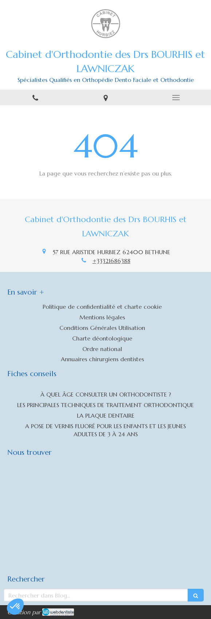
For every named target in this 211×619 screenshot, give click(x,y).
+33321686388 (111, 260)
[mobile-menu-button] (176, 97)
